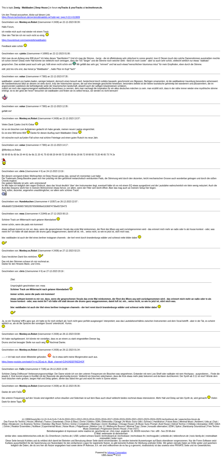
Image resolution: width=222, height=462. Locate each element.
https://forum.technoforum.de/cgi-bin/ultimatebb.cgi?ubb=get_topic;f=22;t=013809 (41, 17)
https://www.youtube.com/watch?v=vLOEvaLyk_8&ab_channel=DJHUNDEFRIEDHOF (43, 362)
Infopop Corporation (117, 452)
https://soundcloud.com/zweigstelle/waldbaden (24, 40)
